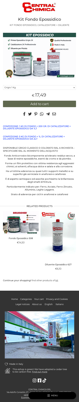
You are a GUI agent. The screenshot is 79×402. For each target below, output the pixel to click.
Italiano (60, 304)
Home (14, 299)
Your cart (39, 299)
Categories (26, 299)
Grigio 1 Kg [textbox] (10, 87)
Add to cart (39, 104)
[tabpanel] (39, 54)
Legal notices (22, 304)
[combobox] (39, 87)
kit (56, 280)
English (49, 304)
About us (37, 304)
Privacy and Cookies (57, 299)
